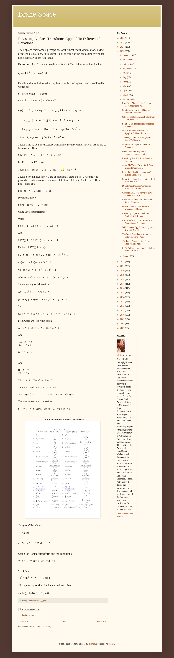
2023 (122, 51)
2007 (122, 328)
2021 (122, 266)
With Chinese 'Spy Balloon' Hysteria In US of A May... (138, 228)
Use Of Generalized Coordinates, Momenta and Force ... (136, 207)
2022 (122, 261)
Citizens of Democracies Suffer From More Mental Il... (138, 118)
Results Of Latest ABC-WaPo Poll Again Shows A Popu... (137, 221)
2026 (122, 38)
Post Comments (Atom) (40, 626)
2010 (122, 315)
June (125, 82)
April (125, 90)
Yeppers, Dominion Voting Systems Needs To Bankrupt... (138, 138)
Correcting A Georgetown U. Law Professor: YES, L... (137, 194)
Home (63, 621)
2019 (122, 275)
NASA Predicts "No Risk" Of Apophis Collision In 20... (135, 132)
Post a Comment (29, 615)
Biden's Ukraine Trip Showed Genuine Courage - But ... (135, 152)
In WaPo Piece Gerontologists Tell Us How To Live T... (138, 249)
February (127, 99)
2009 (122, 319)
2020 (122, 270)
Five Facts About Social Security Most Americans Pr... (136, 104)
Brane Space (37, 14)
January (126, 256)
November (128, 59)
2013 (122, 301)
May (125, 86)
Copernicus (125, 355)
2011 (122, 310)
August (126, 73)
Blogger (110, 644)
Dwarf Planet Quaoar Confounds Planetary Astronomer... (136, 187)
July (125, 77)
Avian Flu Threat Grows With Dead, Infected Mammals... (138, 166)
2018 (122, 279)
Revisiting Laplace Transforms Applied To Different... (135, 214)
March (126, 95)
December (127, 55)
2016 (122, 288)
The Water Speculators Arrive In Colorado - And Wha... (136, 235)
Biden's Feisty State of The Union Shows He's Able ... (137, 201)
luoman (92, 644)
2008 (122, 323)
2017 (122, 284)
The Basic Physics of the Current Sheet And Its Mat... (136, 242)
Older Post (102, 621)
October (126, 64)
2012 (122, 306)
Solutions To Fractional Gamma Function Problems (136, 111)
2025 (122, 42)
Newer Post (24, 621)
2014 (122, 297)
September (128, 68)
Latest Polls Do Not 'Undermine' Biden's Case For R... (136, 173)
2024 (122, 47)
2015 (122, 292)
